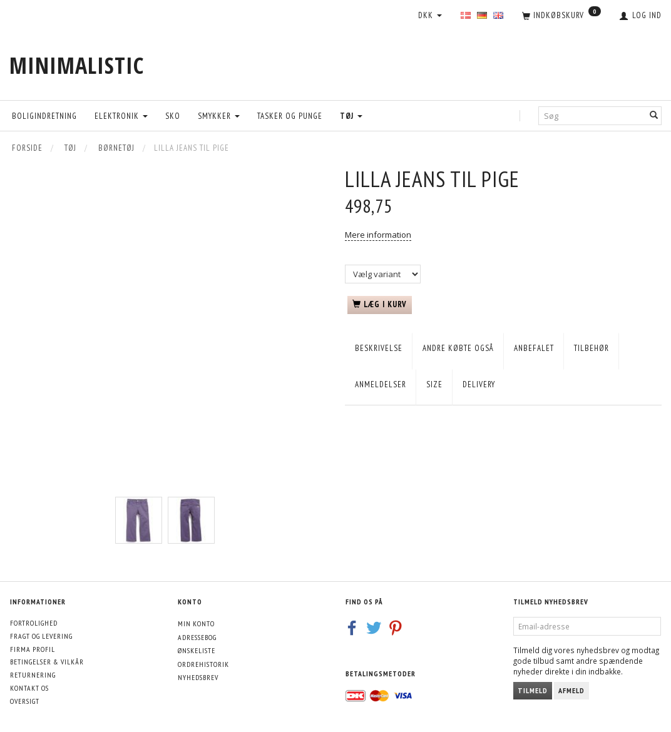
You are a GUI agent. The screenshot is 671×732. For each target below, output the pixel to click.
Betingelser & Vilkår (47, 661)
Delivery (479, 384)
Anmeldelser (380, 384)
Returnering (33, 674)
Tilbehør (591, 348)
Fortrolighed (34, 623)
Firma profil (32, 649)
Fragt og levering (41, 636)
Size (434, 384)
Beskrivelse (378, 348)
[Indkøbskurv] (561, 16)
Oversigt (24, 701)
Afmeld (571, 690)
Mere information (378, 234)
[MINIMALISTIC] (76, 65)
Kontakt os (29, 688)
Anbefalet (534, 348)
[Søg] (654, 115)
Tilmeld (533, 690)
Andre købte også (458, 348)
